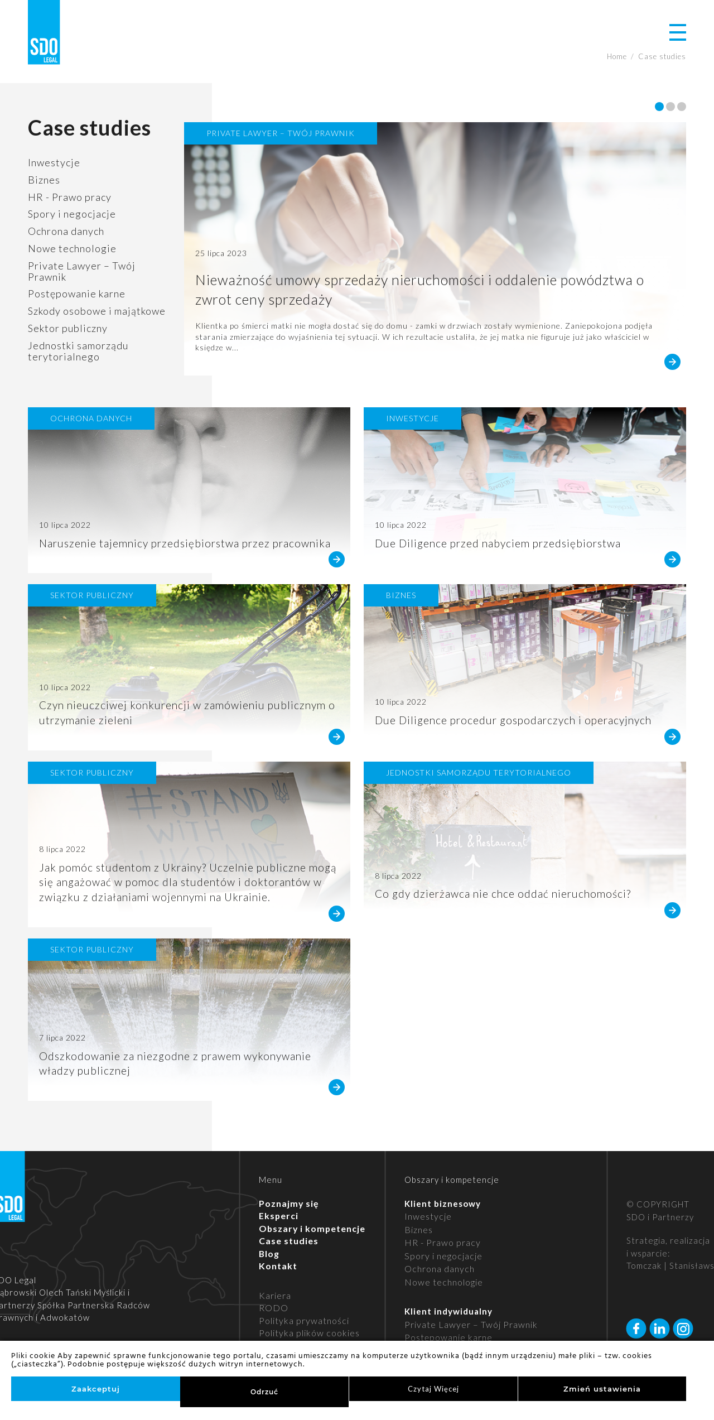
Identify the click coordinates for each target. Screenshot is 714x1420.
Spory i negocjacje (72, 214)
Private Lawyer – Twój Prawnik (82, 271)
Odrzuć (264, 1392)
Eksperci (278, 1198)
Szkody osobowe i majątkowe (97, 311)
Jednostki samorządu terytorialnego (78, 351)
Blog (269, 1235)
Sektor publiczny (68, 328)
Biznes (44, 180)
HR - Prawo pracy (70, 197)
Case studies (287, 1223)
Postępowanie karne (77, 293)
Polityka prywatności (301, 1302)
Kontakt (277, 1248)
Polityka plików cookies (307, 1315)
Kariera (275, 1277)
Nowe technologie (72, 248)
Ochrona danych (66, 231)
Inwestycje (54, 162)
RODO (272, 1290)
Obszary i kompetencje (309, 1210)
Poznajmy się (287, 1185)
